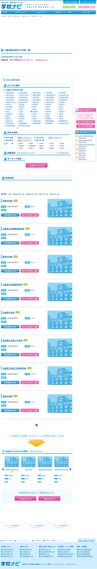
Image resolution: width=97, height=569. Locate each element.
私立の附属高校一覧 (47, 556)
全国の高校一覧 (26, 549)
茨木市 (8, 111)
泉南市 (34, 118)
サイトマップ (58, 540)
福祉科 (61, 148)
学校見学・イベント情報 (63, 12)
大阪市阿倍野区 (64, 97)
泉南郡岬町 (49, 123)
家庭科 (30, 148)
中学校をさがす (20, 12)
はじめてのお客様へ (71, 2)
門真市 (34, 116)
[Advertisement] (46, 32)
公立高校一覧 (26, 552)
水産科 (20, 148)
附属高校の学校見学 (66, 556)
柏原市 (8, 116)
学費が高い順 (54, 194)
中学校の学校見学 (65, 549)
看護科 (41, 148)
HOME (5, 12)
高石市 (61, 116)
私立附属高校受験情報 (86, 556)
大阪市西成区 (36, 100)
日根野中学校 (8, 313)
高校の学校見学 (64, 552)
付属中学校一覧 (7, 556)
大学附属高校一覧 (27, 556)
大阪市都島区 (10, 92)
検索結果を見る (42, 60)
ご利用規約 (37, 540)
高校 (10, 478)
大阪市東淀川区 (64, 95)
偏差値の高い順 (31, 194)
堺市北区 (62, 104)
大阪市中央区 (50, 102)
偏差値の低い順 (18, 194)
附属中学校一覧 (45, 549)
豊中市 (34, 107)
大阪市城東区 (50, 97)
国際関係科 (31, 146)
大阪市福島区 (23, 92)
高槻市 (21, 109)
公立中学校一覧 (7, 552)
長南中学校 (7, 396)
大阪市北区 (35, 102)
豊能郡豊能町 (50, 121)
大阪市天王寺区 (24, 95)
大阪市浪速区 (36, 95)
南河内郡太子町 (64, 123)
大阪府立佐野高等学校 (12, 285)
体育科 (41, 143)
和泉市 (48, 114)
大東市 (34, 114)
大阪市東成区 (10, 97)
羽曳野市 (22, 116)
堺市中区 (8, 104)
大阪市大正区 (10, 95)
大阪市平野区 (23, 102)
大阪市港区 (62, 92)
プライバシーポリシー (23, 540)
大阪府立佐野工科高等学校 (14, 368)
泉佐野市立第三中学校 (12, 341)
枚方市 (61, 109)
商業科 (61, 146)
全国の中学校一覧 (8, 549)
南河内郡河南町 (10, 125)
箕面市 (61, 114)
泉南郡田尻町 (36, 123)
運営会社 (47, 540)
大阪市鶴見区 (63, 100)
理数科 (30, 143)
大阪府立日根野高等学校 (13, 229)
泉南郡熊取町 (23, 123)
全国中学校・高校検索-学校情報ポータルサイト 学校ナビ (37, 564)
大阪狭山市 (9, 121)
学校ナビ (62, 564)
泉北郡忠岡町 (10, 123)
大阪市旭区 (35, 97)
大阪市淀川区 (50, 100)
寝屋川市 (62, 111)
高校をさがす (41, 12)
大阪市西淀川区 (50, 95)
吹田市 (61, 107)
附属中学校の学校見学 (67, 554)
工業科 (51, 146)
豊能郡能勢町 (63, 121)
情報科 (51, 148)
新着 (10, 194)
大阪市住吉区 (10, 100)
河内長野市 (9, 114)
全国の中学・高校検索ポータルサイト (13, 2)
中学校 (26, 478)
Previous (3, 470)
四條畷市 (48, 118)
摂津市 (48, 116)
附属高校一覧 (45, 554)
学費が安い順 (43, 194)
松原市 (21, 114)
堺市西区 (35, 104)
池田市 (48, 107)
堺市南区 (48, 104)
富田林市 (48, 111)
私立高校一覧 (26, 554)
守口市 (48, 109)
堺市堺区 (62, 102)
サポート (88, 2)
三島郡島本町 (36, 121)
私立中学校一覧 (7, 554)
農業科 (41, 146)
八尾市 (21, 111)
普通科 (20, 143)
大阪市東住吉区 (24, 100)
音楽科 (51, 143)
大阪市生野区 (23, 97)
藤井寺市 (8, 118)
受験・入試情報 (85, 12)
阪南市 (21, 121)
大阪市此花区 (36, 92)
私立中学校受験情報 (85, 549)
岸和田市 (22, 107)
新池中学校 (7, 257)
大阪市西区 (49, 92)
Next (71, 470)
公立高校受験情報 (84, 552)
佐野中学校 (7, 201)
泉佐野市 (35, 111)
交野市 (61, 118)
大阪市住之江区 (10, 102)
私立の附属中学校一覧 (48, 552)
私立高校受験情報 (84, 554)
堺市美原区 (9, 107)
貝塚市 (34, 109)
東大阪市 (22, 118)
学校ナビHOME (7, 540)
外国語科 (20, 146)
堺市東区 (22, 104)
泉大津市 (8, 109)
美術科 (61, 143)
